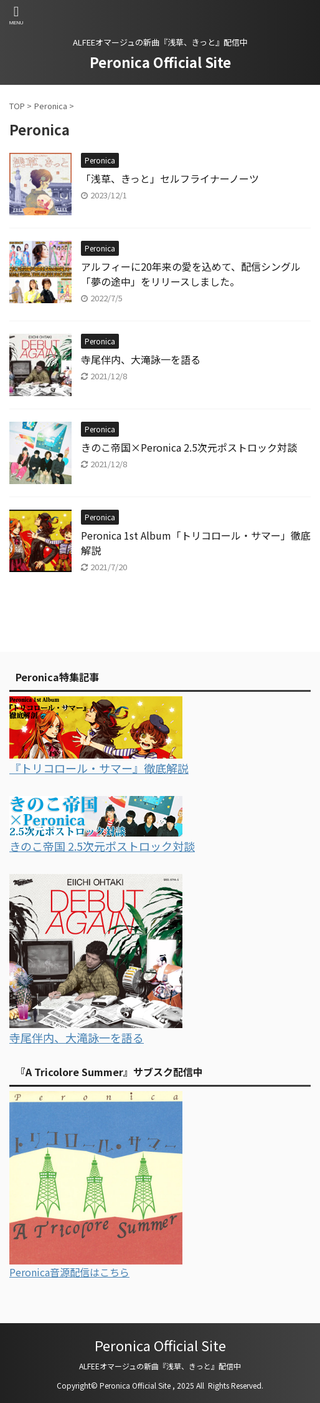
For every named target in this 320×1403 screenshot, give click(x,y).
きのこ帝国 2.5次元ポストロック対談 (102, 846)
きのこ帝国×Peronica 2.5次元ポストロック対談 (189, 447)
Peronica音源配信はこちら (69, 1272)
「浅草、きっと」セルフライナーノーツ (170, 178)
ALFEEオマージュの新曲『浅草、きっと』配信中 (160, 1366)
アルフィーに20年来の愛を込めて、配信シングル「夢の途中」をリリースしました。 (191, 274)
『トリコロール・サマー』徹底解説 (99, 768)
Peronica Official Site (160, 62)
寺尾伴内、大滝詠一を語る (140, 359)
